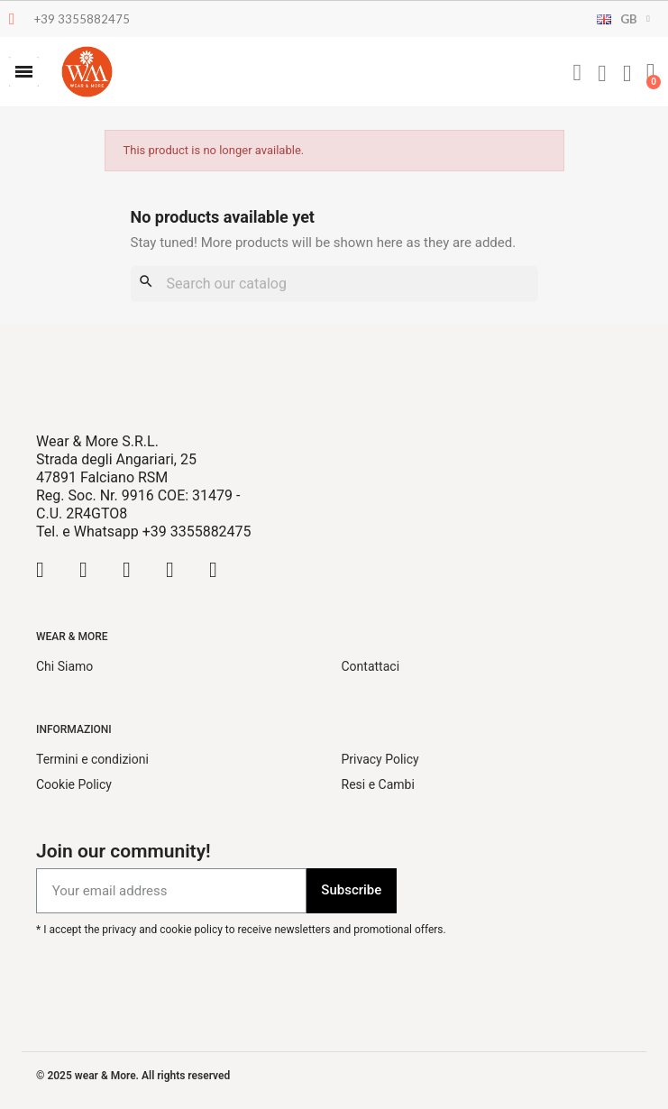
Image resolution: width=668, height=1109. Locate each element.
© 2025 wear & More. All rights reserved (133, 1075)
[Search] (334, 284)
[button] (24, 72)
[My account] (602, 74)
